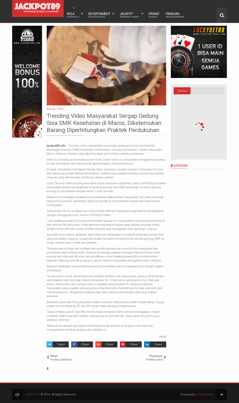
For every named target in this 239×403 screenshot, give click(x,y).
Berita (162, 336)
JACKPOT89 (32, 394)
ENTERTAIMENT (99, 15)
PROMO (154, 15)
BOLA (73, 15)
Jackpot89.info (204, 394)
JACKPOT (129, 15)
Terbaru (182, 90)
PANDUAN (175, 15)
